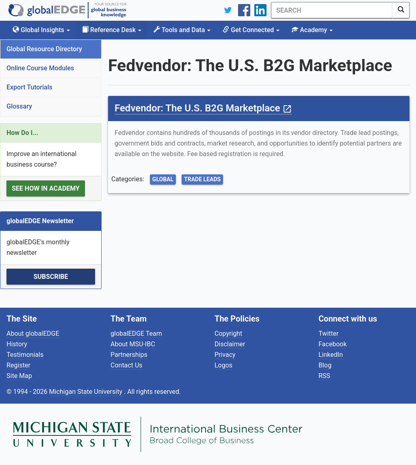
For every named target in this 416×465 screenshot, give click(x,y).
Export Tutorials (29, 87)
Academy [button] (312, 30)
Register (18, 365)
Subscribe (50, 276)
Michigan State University (86, 391)
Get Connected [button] (251, 30)
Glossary (19, 106)
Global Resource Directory (44, 49)
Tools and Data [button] (182, 30)
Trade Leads (202, 179)
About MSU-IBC (132, 344)
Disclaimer (229, 344)
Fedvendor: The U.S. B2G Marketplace (203, 108)
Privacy (225, 355)
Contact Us (126, 365)
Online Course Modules (40, 68)
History (16, 344)
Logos (223, 365)
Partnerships (128, 355)
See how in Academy (46, 188)
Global (162, 179)
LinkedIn (330, 355)
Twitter (328, 333)
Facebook (332, 344)
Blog (325, 365)
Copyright (228, 333)
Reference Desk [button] (111, 30)
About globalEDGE (32, 333)
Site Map (19, 376)
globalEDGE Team (136, 333)
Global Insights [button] (41, 30)
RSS (324, 376)
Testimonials (24, 355)
